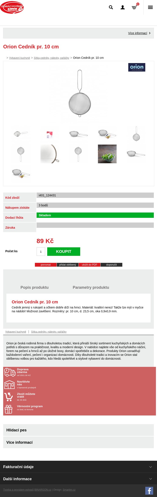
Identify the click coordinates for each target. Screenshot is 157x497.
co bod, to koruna (42, 408)
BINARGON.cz (42, 489)
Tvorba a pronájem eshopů (18, 489)
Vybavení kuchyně (19, 57)
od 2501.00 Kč (86, 372)
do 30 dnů (42, 397)
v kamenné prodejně (42, 384)
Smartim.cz (69, 489)
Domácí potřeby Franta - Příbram (12, 7)
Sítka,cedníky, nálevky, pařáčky (51, 57)
